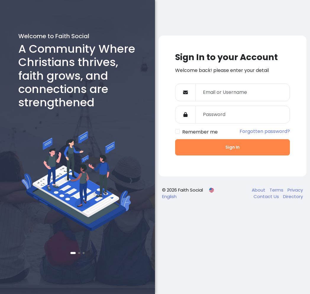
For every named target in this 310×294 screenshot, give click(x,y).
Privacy (295, 190)
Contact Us (267, 196)
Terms (277, 190)
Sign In (232, 147)
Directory (293, 196)
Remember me (200, 131)
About (259, 190)
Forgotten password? (265, 131)
